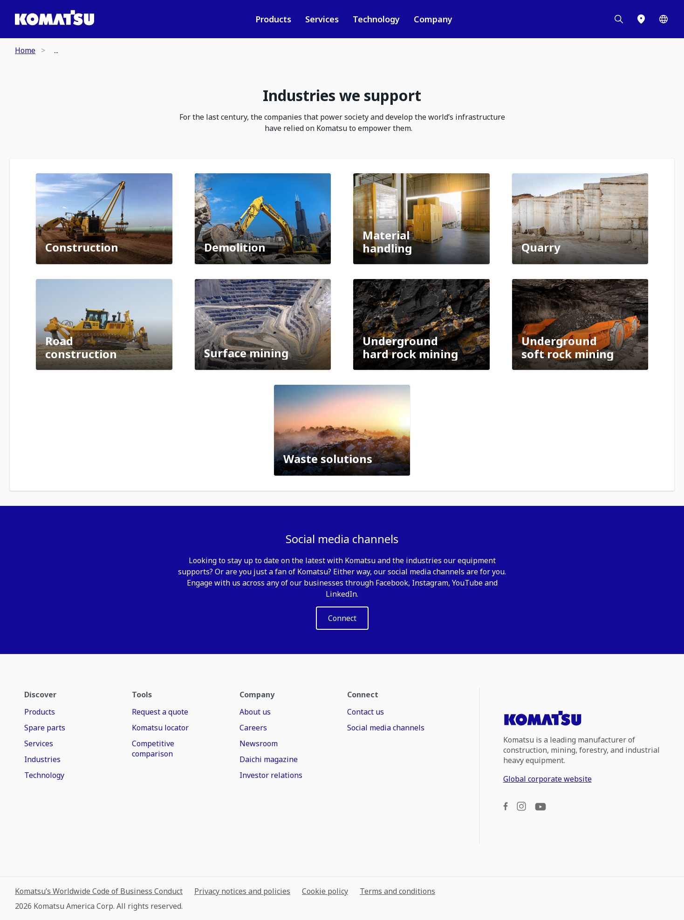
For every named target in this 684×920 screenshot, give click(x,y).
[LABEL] (342, 618)
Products (273, 19)
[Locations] (641, 19)
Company (433, 19)
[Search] (618, 19)
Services (322, 19)
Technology (376, 19)
